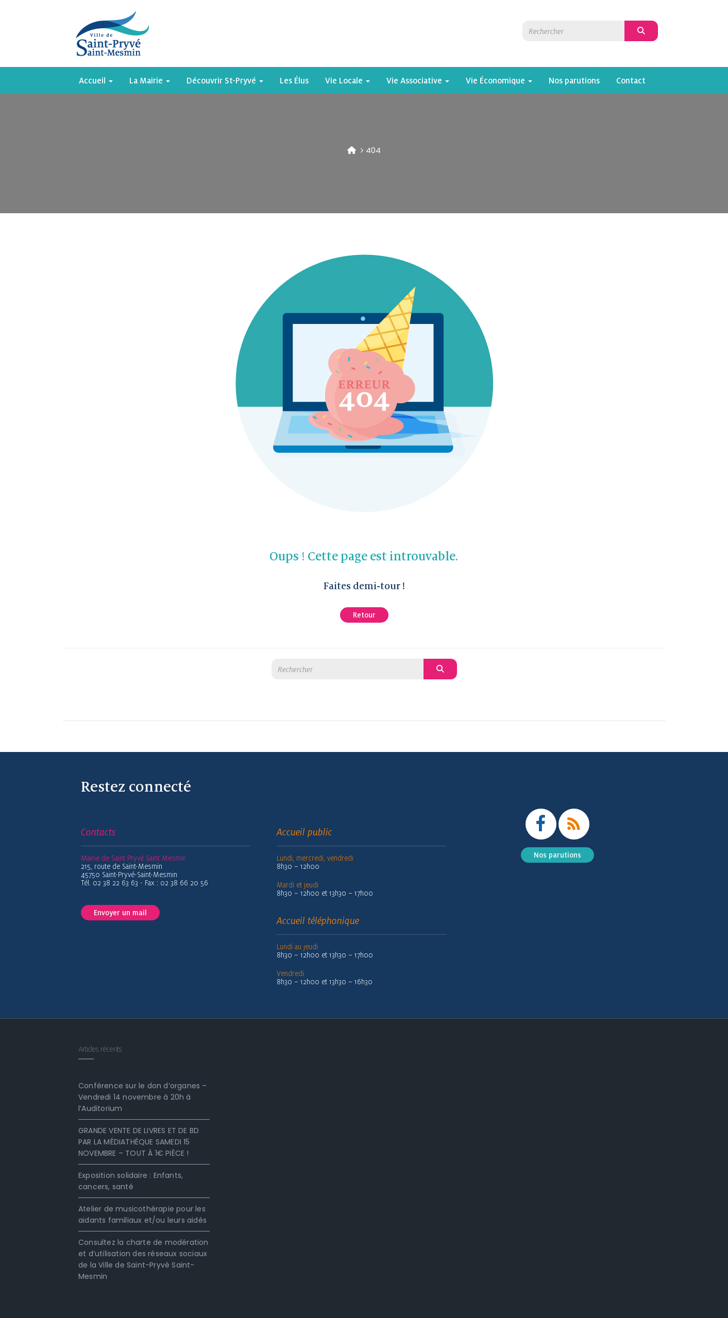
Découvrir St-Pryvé (225, 80)
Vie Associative (417, 80)
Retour (364, 615)
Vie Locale (347, 80)
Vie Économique (499, 80)
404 (373, 150)
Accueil (96, 80)
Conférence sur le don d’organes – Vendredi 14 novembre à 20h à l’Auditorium (142, 1097)
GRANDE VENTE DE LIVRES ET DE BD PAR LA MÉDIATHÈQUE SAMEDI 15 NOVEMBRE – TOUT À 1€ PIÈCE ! (138, 1141)
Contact (631, 80)
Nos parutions (574, 80)
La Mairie (149, 80)
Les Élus (294, 80)
